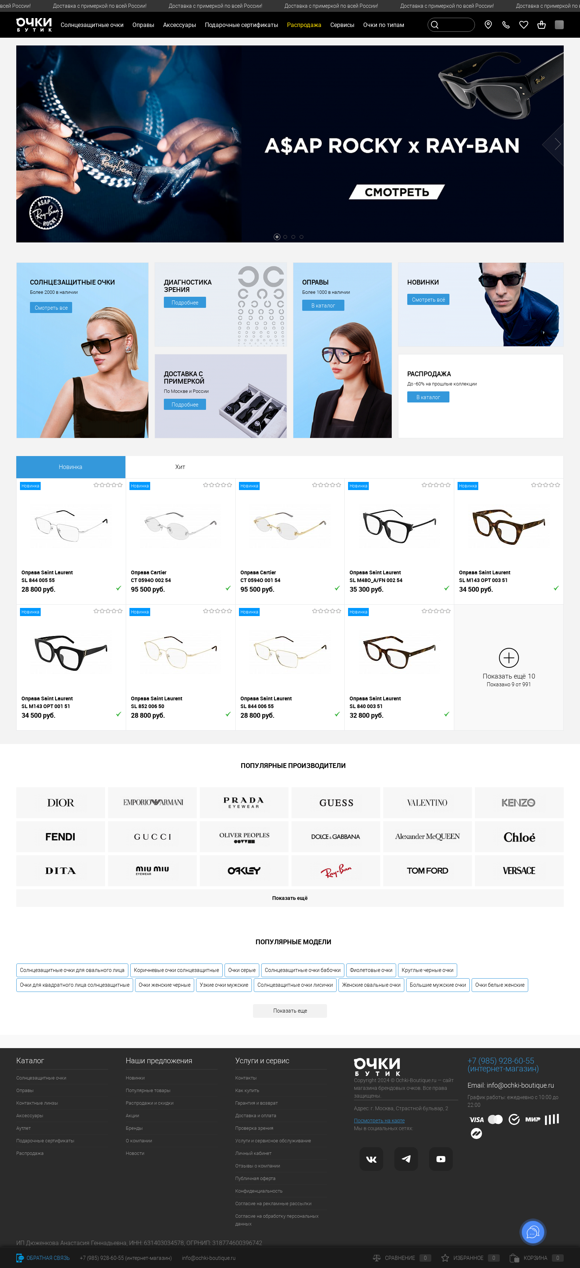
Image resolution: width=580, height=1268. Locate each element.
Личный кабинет (253, 1153)
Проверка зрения (254, 1128)
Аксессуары (29, 1115)
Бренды (134, 1128)
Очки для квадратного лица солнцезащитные (74, 985)
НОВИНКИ (423, 282)
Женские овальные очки (371, 985)
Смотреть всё (428, 300)
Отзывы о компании (257, 1166)
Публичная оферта (255, 1178)
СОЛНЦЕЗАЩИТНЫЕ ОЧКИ (72, 282)
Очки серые (242, 970)
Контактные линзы (37, 1103)
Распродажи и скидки (149, 1103)
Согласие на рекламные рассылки (273, 1203)
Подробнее (185, 303)
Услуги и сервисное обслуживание (273, 1140)
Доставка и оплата (255, 1115)
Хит (180, 466)
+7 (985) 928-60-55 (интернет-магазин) (126, 1258)
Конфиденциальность (259, 1191)
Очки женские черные (164, 985)
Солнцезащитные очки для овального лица (72, 970)
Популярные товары (148, 1090)
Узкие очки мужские (224, 985)
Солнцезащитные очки (41, 1078)
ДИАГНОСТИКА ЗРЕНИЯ (188, 285)
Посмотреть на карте (379, 1120)
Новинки (135, 1078)
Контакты (246, 1078)
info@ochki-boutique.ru (520, 1085)
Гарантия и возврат (256, 1103)
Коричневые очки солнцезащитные (176, 970)
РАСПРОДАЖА (429, 373)
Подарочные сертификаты (241, 24)
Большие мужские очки (438, 985)
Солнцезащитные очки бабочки (303, 970)
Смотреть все (51, 308)
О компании (139, 1140)
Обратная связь (43, 1258)
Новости (135, 1153)
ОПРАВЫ (315, 282)
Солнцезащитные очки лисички (295, 985)
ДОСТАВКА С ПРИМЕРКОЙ (184, 377)
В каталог (323, 306)
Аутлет (23, 1128)
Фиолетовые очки (371, 970)
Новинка (70, 466)
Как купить (247, 1090)
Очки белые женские (500, 985)
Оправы (25, 1090)
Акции (132, 1115)
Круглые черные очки (427, 970)
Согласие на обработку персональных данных (276, 1220)
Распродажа (30, 1153)
